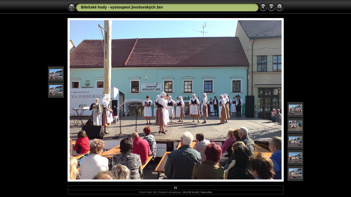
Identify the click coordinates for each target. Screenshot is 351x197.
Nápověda (206, 192)
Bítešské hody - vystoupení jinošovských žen (122, 7)
